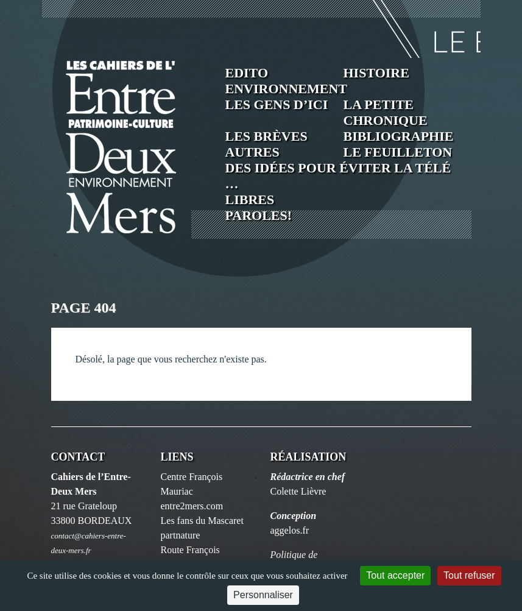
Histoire (376, 72)
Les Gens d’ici (276, 104)
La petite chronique (386, 112)
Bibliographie (399, 136)
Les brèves (266, 136)
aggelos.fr (289, 530)
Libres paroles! (258, 207)
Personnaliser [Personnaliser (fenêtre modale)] (263, 595)
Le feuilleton (398, 152)
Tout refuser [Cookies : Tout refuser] (469, 575)
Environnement (286, 88)
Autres (252, 152)
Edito (247, 72)
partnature (180, 535)
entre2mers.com (192, 506)
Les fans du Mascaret (202, 520)
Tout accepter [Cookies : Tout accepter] (395, 575)
